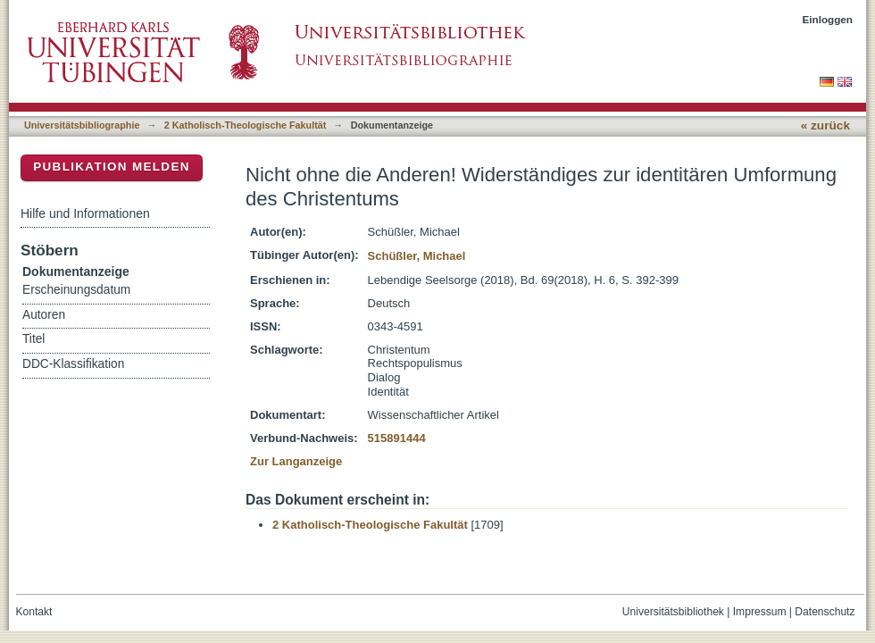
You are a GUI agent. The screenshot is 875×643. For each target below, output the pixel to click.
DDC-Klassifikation (73, 364)
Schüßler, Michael (417, 256)
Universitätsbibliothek (673, 611)
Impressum (760, 611)
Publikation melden (111, 166)
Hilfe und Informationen (85, 213)
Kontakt (34, 611)
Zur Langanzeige (296, 461)
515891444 (397, 438)
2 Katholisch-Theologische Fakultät (245, 125)
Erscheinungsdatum (76, 289)
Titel (33, 339)
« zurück (825, 125)
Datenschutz (824, 611)
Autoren (43, 315)
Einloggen (828, 19)
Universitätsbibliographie (81, 125)
